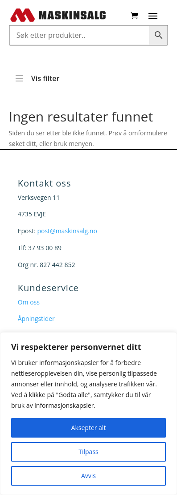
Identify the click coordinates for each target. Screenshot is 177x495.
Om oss (29, 302)
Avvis (88, 475)
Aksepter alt (88, 427)
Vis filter (38, 74)
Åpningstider (36, 318)
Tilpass (88, 451)
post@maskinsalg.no (67, 231)
